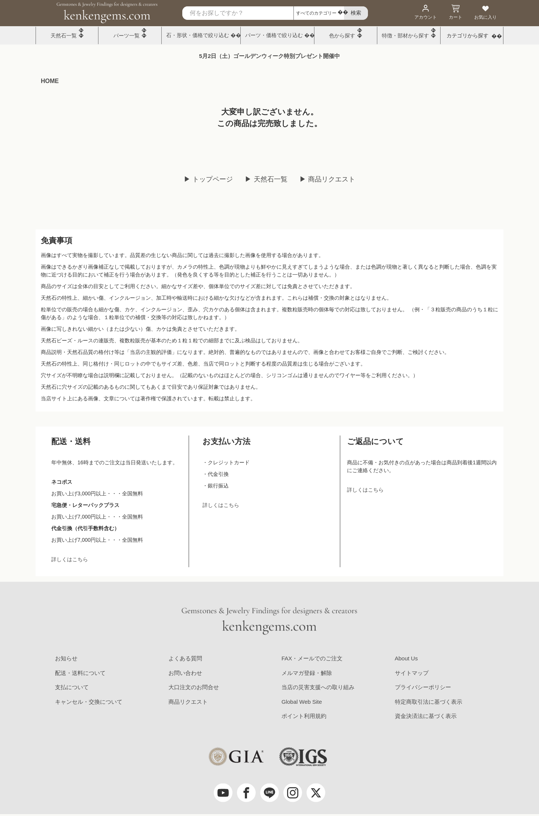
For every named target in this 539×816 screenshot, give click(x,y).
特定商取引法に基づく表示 (428, 702)
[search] (356, 13)
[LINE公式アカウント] (269, 792)
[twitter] (316, 792)
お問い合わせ (185, 673)
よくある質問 (185, 658)
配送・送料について (80, 673)
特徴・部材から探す (405, 36)
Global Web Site (301, 702)
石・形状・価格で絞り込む (197, 35)
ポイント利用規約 (303, 716)
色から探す (342, 36)
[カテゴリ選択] (319, 13)
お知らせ (66, 658)
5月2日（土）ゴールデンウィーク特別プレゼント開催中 (269, 56)
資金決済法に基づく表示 (426, 716)
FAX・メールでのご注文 (311, 658)
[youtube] (223, 792)
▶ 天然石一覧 (266, 179)
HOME (50, 81)
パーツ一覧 (126, 36)
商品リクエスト (188, 702)
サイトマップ (412, 673)
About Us (406, 658)
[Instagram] (292, 792)
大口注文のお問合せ (193, 687)
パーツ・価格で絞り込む (274, 35)
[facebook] (246, 792)
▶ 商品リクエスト (327, 179)
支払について (72, 687)
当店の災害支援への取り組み (317, 687)
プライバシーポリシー (423, 687)
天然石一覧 (64, 36)
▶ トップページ (208, 179)
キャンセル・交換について (88, 702)
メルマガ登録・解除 (306, 673)
